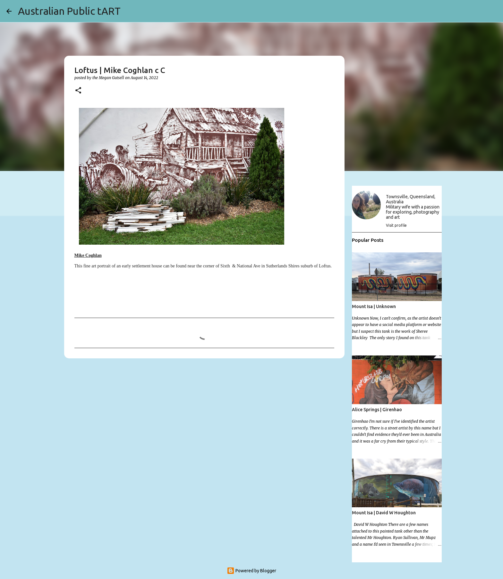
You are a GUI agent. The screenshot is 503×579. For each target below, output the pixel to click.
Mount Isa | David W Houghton (384, 512)
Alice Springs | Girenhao (377, 409)
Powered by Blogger (251, 570)
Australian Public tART (69, 11)
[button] (78, 90)
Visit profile (396, 225)
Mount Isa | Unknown (374, 306)
